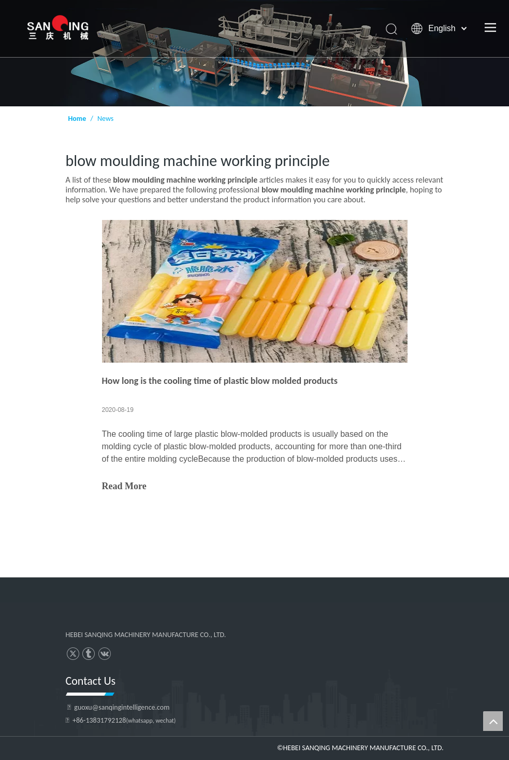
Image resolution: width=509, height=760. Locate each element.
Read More (124, 486)
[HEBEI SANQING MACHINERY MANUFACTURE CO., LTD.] (150, 612)
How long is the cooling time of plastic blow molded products (220, 380)
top (493, 721)
